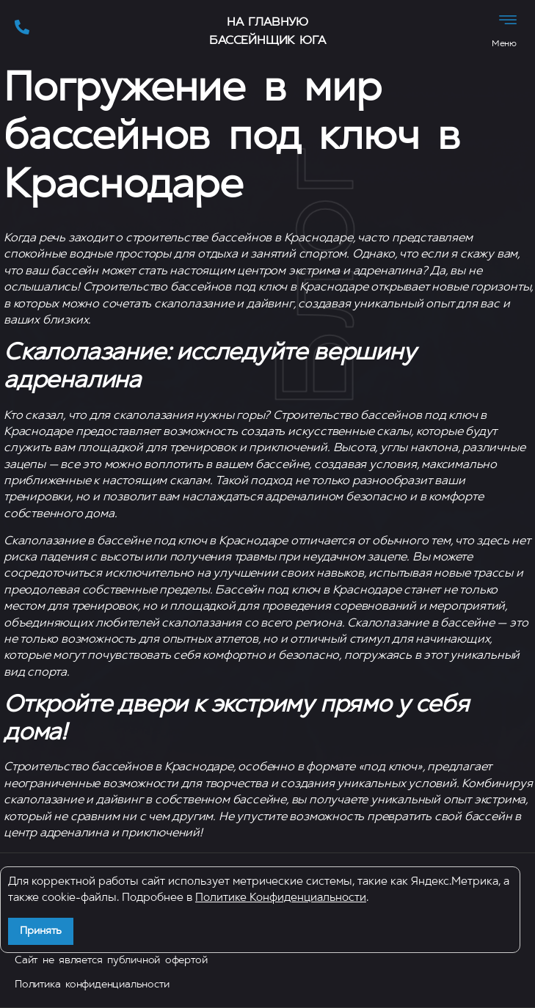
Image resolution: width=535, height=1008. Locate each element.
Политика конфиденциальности (92, 984)
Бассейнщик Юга (267, 41)
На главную (267, 23)
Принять (41, 931)
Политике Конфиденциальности (280, 898)
